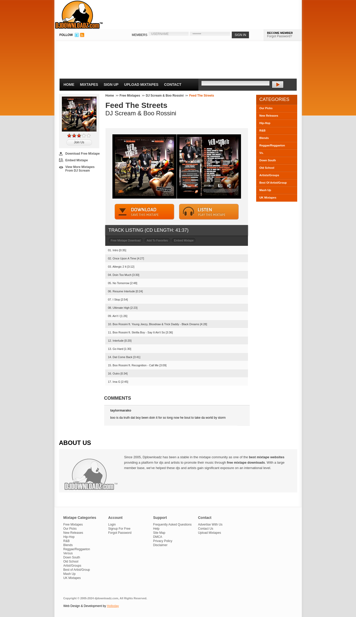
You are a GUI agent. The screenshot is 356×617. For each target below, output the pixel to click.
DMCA (157, 537)
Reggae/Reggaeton (272, 145)
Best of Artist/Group (76, 570)
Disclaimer (160, 545)
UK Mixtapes (267, 197)
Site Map (159, 533)
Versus (68, 553)
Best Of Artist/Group (273, 182)
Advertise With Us (210, 524)
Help (156, 528)
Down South (267, 160)
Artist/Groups (72, 565)
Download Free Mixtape (82, 153)
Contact (172, 84)
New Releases (268, 115)
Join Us (79, 142)
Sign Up (111, 84)
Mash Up (265, 190)
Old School (266, 167)
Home (69, 84)
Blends (264, 137)
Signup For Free (119, 528)
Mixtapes (89, 84)
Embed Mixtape (76, 160)
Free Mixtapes (130, 95)
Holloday (113, 606)
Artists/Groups (269, 175)
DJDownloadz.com (78, 14)
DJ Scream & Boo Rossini (165, 95)
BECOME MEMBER (280, 32)
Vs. (261, 152)
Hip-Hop (265, 123)
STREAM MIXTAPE (209, 212)
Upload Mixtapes (141, 84)
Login (112, 524)
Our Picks (266, 108)
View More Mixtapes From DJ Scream (80, 168)
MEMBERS (140, 35)
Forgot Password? (279, 36)
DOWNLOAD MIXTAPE (144, 212)
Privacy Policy (162, 541)
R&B (262, 130)
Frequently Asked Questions (172, 524)
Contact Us (205, 528)
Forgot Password (120, 533)
